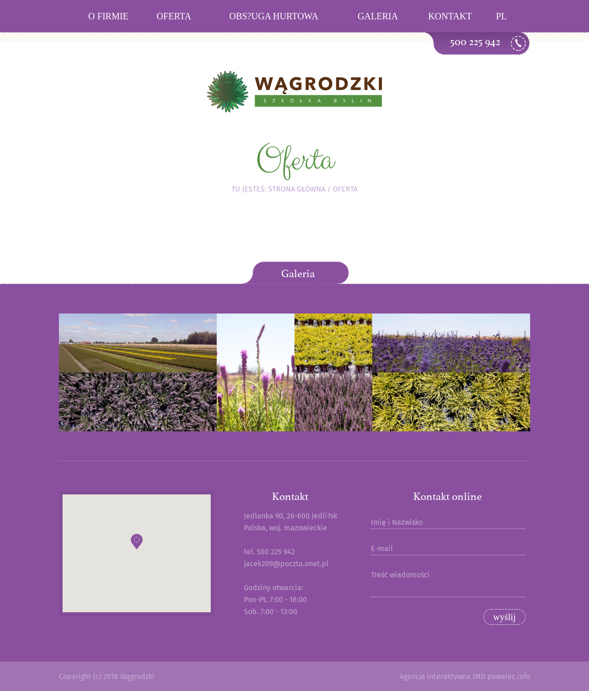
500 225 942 (475, 41)
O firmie (108, 16)
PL (501, 16)
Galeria (378, 16)
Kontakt (450, 16)
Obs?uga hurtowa (273, 16)
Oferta (173, 16)
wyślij (504, 617)
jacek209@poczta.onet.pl (286, 563)
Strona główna (296, 189)
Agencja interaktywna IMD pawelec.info (464, 676)
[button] (137, 545)
